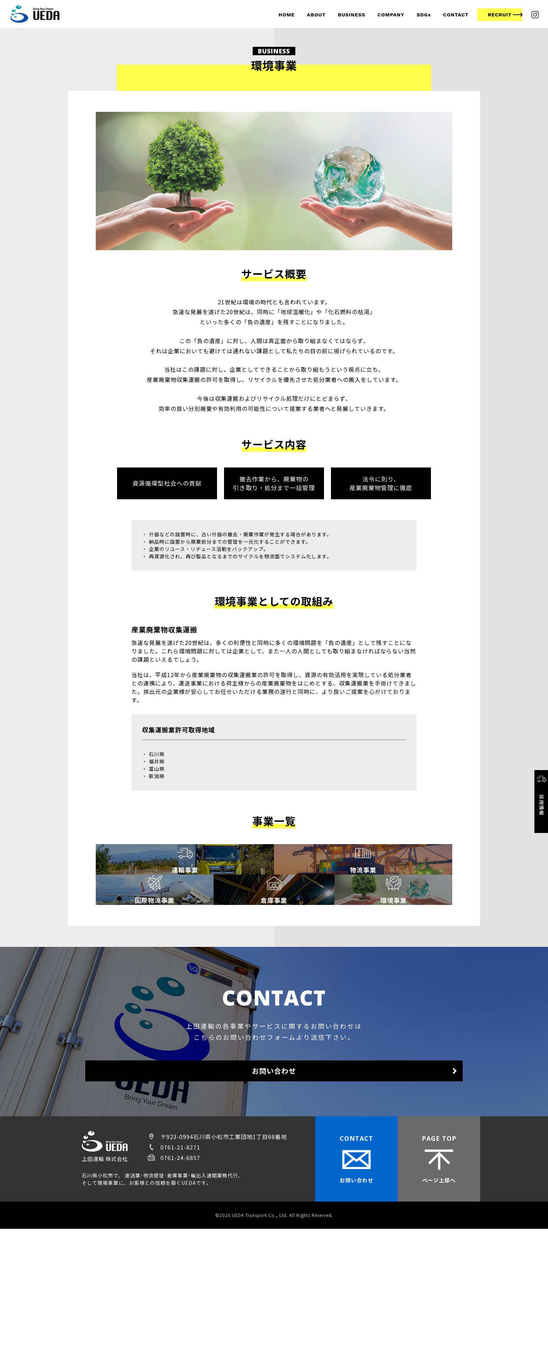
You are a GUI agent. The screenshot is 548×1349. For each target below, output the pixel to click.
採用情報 (541, 794)
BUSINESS (351, 14)
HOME (287, 14)
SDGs (424, 14)
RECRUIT (500, 14)
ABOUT (316, 14)
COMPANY (390, 14)
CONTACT (456, 14)
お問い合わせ (274, 1187)
